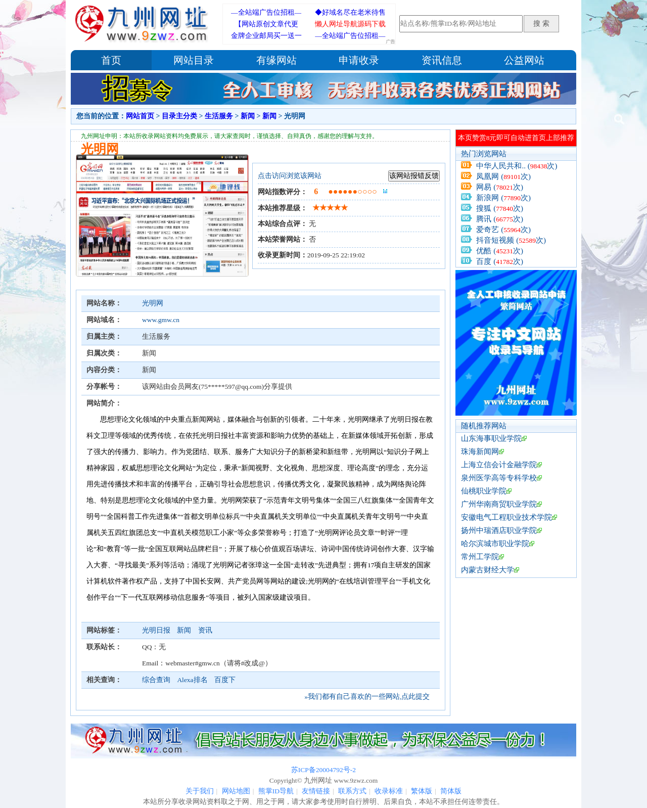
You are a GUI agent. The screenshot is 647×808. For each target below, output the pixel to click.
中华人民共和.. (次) (516, 166)
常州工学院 (480, 557)
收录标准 (389, 791)
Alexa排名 (192, 680)
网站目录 (193, 60)
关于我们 (200, 791)
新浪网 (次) (503, 198)
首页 (111, 60)
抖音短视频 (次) (511, 240)
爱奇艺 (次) (503, 230)
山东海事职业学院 (491, 438)
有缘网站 (276, 60)
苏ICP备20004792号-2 (323, 770)
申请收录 (359, 60)
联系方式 (352, 791)
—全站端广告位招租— (266, 12)
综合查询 (156, 680)
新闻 (248, 116)
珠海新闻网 (480, 451)
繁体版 (421, 791)
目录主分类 (179, 116)
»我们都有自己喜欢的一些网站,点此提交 (367, 696)
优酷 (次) (499, 251)
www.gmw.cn (160, 320)
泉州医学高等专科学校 (499, 478)
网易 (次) (499, 187)
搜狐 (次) (499, 208)
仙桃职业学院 (483, 491)
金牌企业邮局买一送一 (266, 35)
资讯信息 (442, 60)
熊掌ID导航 (276, 791)
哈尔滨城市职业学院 (495, 544)
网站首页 (140, 116)
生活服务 (219, 116)
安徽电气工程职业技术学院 (506, 517)
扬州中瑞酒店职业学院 (499, 530)
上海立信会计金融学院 (499, 465)
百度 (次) (499, 261)
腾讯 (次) (499, 219)
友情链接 (316, 791)
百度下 (225, 680)
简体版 (450, 791)
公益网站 (524, 60)
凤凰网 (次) (503, 176)
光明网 (152, 303)
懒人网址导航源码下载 (350, 24)
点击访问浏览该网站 (289, 175)
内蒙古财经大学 (487, 570)
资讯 (205, 630)
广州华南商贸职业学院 (499, 504)
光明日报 (157, 630)
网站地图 (236, 791)
